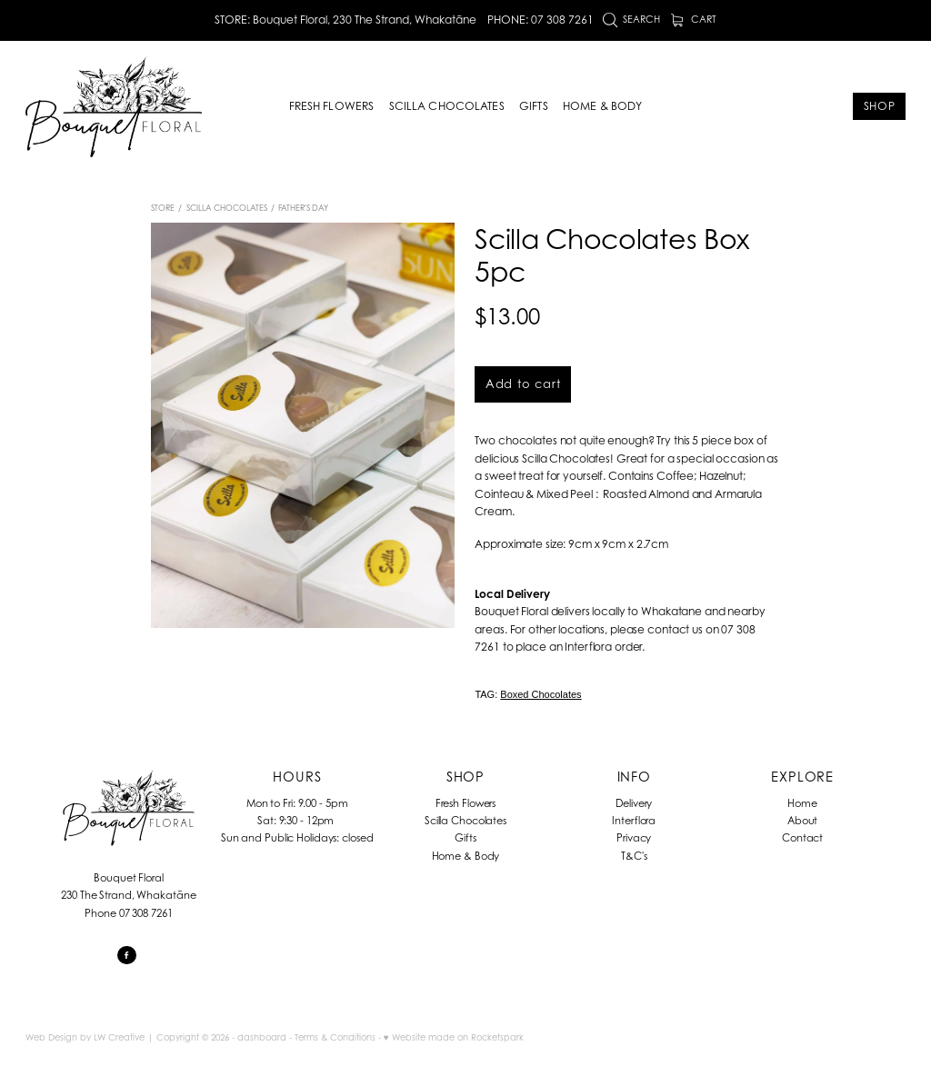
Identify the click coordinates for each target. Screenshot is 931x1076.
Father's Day (303, 208)
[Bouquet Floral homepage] (113, 106)
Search (632, 19)
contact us (675, 629)
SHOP (880, 106)
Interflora (634, 820)
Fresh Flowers (465, 803)
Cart (694, 19)
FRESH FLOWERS (332, 106)
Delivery (634, 803)
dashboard (261, 1037)
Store (163, 208)
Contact (802, 838)
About (802, 820)
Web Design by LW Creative (85, 1037)
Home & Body (466, 856)
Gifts (465, 838)
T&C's (633, 856)
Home (802, 803)
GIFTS (533, 106)
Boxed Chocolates (540, 694)
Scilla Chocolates (226, 208)
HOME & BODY (602, 106)
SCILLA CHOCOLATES (447, 106)
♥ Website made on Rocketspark (454, 1037)
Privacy (633, 838)
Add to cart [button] (523, 383)
